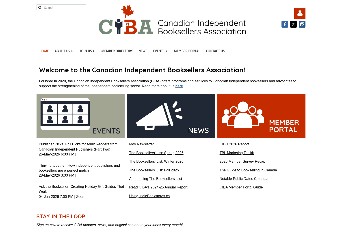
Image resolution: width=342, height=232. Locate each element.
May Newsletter (141, 144)
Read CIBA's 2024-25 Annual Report (158, 187)
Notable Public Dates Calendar (244, 179)
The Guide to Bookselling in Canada (248, 170)
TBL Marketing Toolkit (237, 153)
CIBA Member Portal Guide (241, 187)
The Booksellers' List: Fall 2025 (154, 170)
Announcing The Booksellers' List (155, 179)
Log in (299, 13)
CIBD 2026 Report (234, 144)
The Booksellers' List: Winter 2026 (156, 161)
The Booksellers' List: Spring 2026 (156, 153)
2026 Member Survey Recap (242, 161)
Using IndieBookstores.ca (149, 196)
